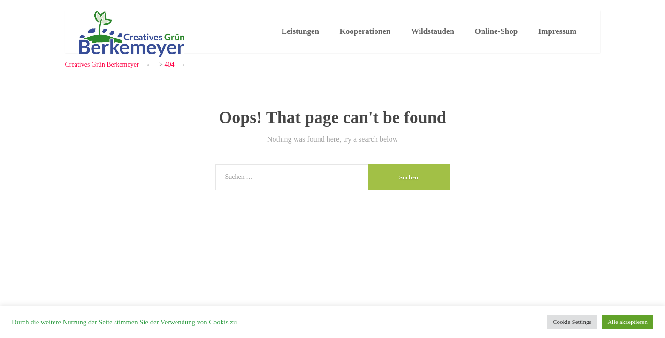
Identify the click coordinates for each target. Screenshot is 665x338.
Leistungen (300, 31)
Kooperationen (365, 31)
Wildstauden (432, 31)
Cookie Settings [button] (572, 321)
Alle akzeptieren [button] (627, 321)
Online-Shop (496, 31)
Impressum (557, 31)
